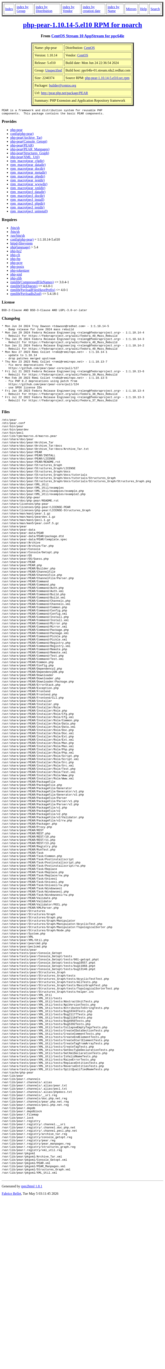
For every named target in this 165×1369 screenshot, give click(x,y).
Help (143, 9)
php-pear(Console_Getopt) (28, 143)
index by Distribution (44, 9)
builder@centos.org (62, 85)
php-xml (16, 275)
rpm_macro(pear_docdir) (27, 170)
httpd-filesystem (21, 244)
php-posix (17, 268)
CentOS (89, 48)
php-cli (15, 256)
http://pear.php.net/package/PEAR (64, 93)
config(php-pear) (22, 135)
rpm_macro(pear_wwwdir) (28, 185)
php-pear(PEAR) (22, 146)
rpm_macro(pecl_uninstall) (29, 212)
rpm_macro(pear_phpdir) (27, 177)
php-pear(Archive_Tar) (26, 139)
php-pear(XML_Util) (25, 158)
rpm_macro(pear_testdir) (27, 181)
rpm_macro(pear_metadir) (28, 174)
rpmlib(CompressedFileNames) (32, 283)
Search (155, 9)
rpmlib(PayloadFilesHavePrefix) (32, 291)
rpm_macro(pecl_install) (27, 201)
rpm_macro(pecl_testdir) (27, 208)
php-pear (16, 131)
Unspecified (53, 70)
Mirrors (131, 9)
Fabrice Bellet (11, 1363)
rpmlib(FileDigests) (23, 287)
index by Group (23, 9)
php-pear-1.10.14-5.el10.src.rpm (107, 78)
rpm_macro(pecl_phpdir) (27, 205)
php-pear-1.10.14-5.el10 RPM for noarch (82, 25)
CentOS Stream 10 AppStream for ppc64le (87, 36)
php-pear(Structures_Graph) (29, 154)
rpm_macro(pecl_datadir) (27, 193)
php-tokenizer (19, 272)
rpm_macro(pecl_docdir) (27, 197)
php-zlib (16, 279)
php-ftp (15, 260)
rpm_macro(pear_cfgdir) (27, 162)
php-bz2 (15, 252)
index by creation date (91, 9)
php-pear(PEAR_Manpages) (29, 150)
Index (9, 9)
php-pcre (16, 264)
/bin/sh (15, 229)
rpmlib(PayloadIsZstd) (25, 295)
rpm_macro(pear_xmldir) (27, 189)
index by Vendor (69, 9)
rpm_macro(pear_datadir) (28, 166)
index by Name (113, 9)
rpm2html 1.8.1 (31, 1356)
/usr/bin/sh (17, 237)
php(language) (20, 248)
